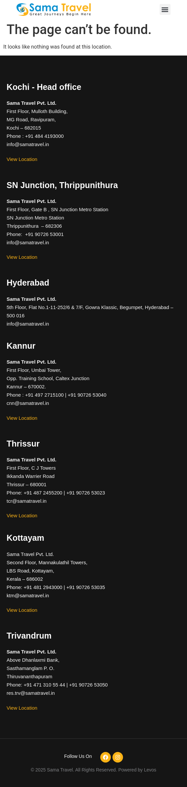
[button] (165, 9)
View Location (22, 159)
